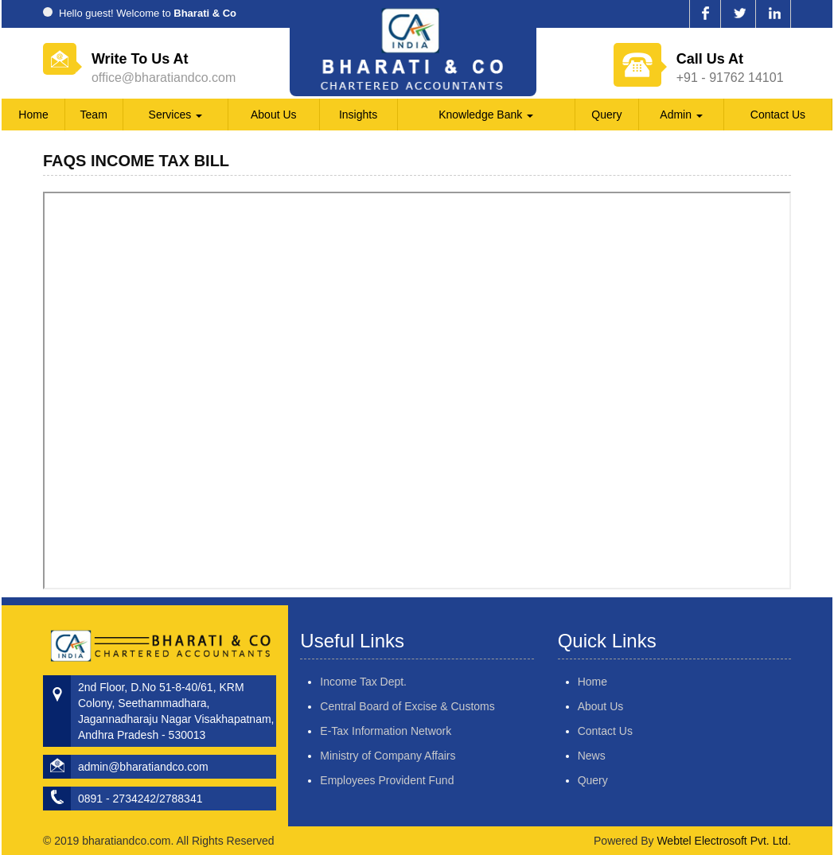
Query (606, 114)
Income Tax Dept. (363, 663)
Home (33, 114)
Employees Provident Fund (387, 762)
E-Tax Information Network (385, 712)
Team (93, 114)
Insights (358, 114)
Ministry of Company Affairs (387, 737)
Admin (681, 114)
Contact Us (777, 114)
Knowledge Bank (485, 114)
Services (176, 114)
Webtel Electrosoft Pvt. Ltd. (724, 840)
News (573, 755)
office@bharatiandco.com (164, 77)
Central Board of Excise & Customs (407, 688)
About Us (274, 114)
